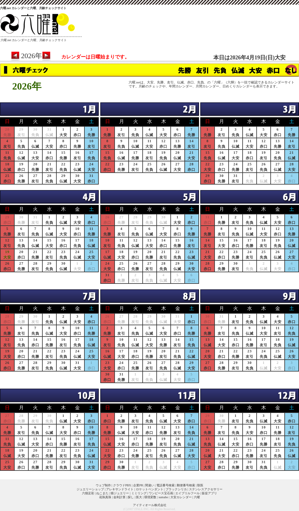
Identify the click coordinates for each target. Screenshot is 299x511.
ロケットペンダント (149, 489)
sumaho (163, 497)
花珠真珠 (105, 497)
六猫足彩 (88, 493)
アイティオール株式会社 (149, 505)
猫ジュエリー (120, 493)
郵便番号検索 (186, 485)
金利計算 (119, 497)
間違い (149, 485)
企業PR (138, 485)
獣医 (200, 485)
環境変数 (150, 497)
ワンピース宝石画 (161, 493)
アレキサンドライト (119, 489)
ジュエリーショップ (90, 489)
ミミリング (139, 493)
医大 (139, 497)
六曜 (197, 497)
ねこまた (102, 493)
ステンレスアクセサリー (205, 489)
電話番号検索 (165, 485)
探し (131, 497)
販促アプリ (209, 493)
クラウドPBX (122, 485)
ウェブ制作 (103, 485)
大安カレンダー (181, 497)
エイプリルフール (187, 493)
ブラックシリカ (176, 489)
